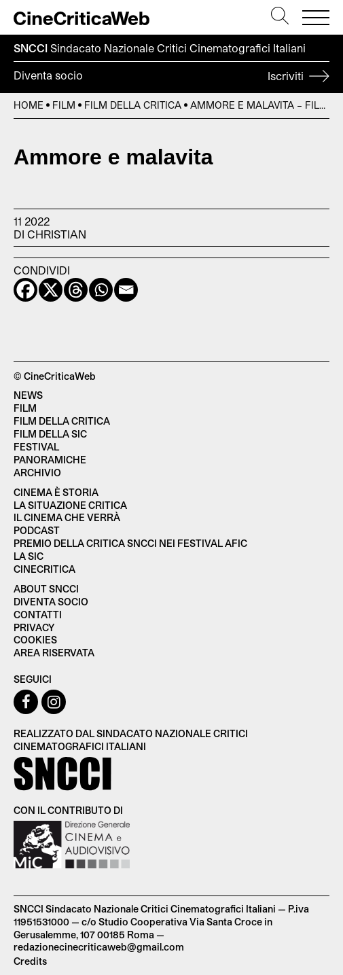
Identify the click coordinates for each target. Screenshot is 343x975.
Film (63, 105)
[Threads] (76, 290)
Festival (36, 447)
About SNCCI (46, 589)
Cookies (35, 639)
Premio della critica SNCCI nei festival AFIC (130, 543)
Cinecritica (44, 569)
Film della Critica (132, 105)
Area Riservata (54, 652)
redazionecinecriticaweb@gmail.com (99, 947)
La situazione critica (70, 505)
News (28, 395)
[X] (50, 290)
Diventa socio (171, 77)
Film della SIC (50, 434)
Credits (30, 961)
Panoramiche (50, 459)
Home (28, 105)
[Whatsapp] (101, 290)
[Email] (126, 290)
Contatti (38, 614)
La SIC (28, 556)
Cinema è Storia (56, 492)
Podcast (37, 530)
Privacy (34, 627)
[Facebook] (25, 290)
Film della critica (62, 421)
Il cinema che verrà (67, 517)
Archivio (37, 472)
